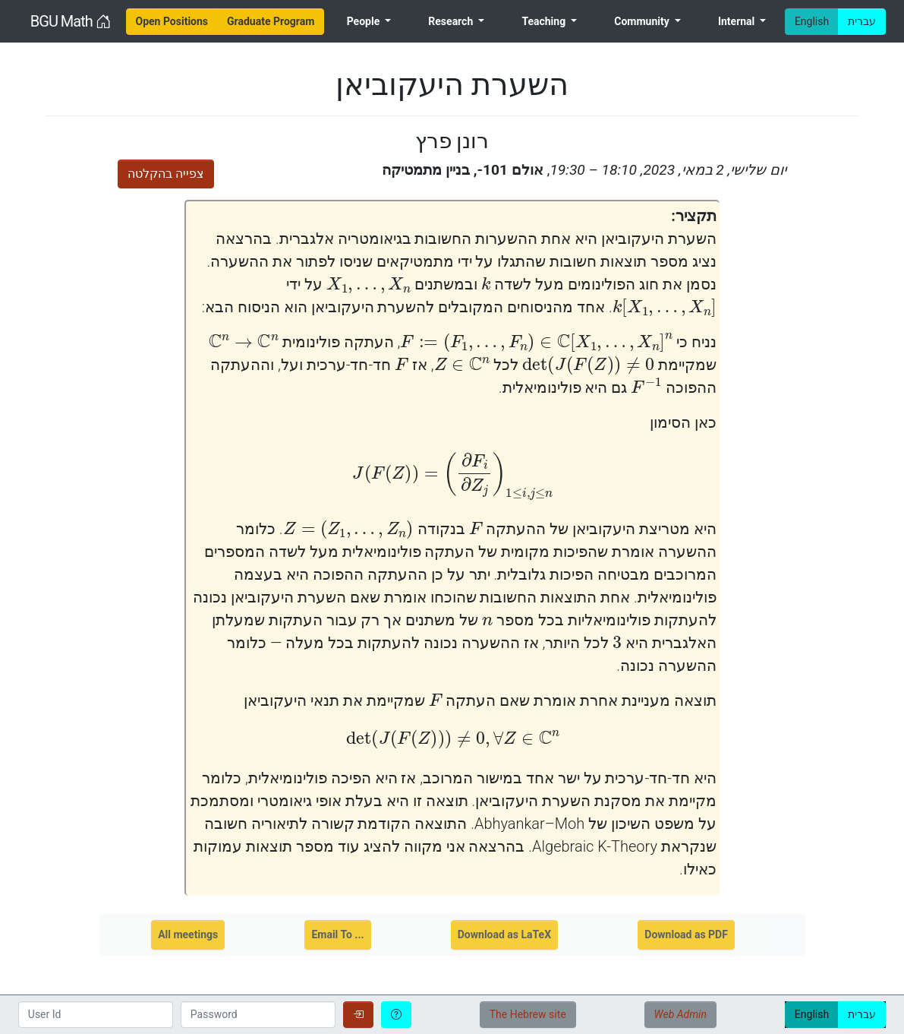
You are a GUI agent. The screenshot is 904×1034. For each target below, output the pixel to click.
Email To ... (337, 934)
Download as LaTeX (504, 934)
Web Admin (680, 1014)
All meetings (188, 934)
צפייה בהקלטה (166, 173)
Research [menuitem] (451, 21)
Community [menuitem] (643, 21)
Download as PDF (686, 934)
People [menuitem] (365, 21)
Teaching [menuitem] (544, 21)
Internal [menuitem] (738, 21)
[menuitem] (172, 21)
